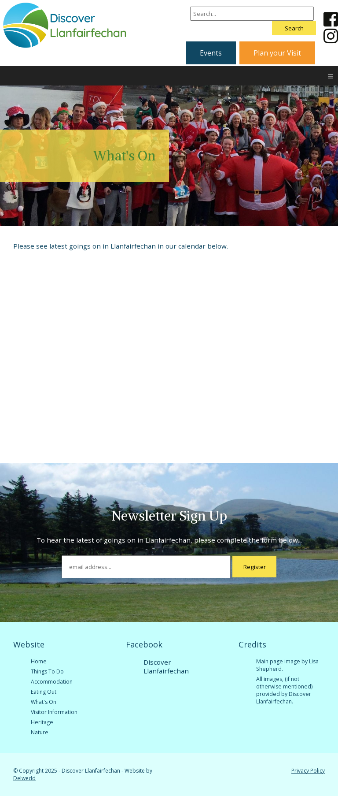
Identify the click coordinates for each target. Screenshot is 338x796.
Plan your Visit (277, 53)
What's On (43, 702)
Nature (39, 732)
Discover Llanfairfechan (166, 666)
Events (211, 53)
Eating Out (43, 692)
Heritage (42, 722)
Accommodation (52, 681)
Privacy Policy (308, 770)
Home (39, 661)
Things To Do (47, 671)
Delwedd (24, 778)
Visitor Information (54, 712)
